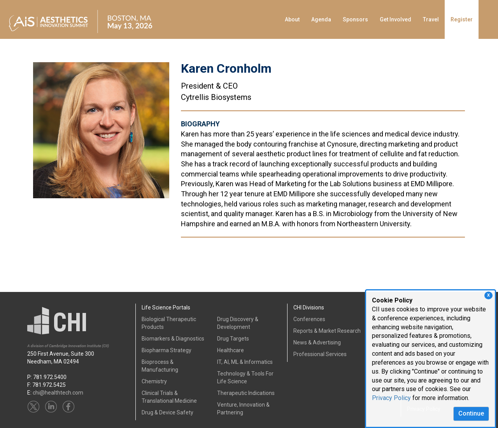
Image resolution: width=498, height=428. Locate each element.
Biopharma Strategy (166, 350)
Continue (471, 413)
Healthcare (230, 350)
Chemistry (154, 381)
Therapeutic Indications (246, 393)
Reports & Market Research (327, 331)
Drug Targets (233, 338)
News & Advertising (317, 342)
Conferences (309, 319)
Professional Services (320, 354)
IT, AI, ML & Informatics (245, 362)
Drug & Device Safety (167, 412)
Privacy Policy (391, 398)
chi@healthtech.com (58, 393)
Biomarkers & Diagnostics (173, 338)
